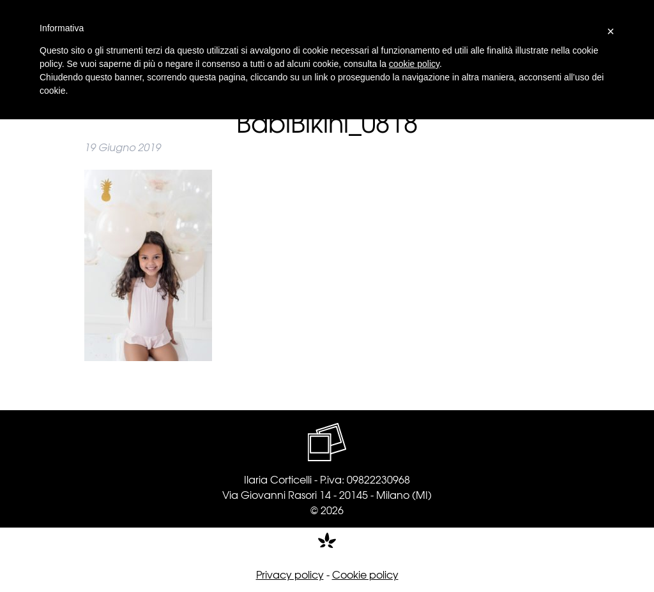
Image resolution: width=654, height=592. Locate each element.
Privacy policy (290, 574)
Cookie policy (365, 574)
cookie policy (414, 64)
